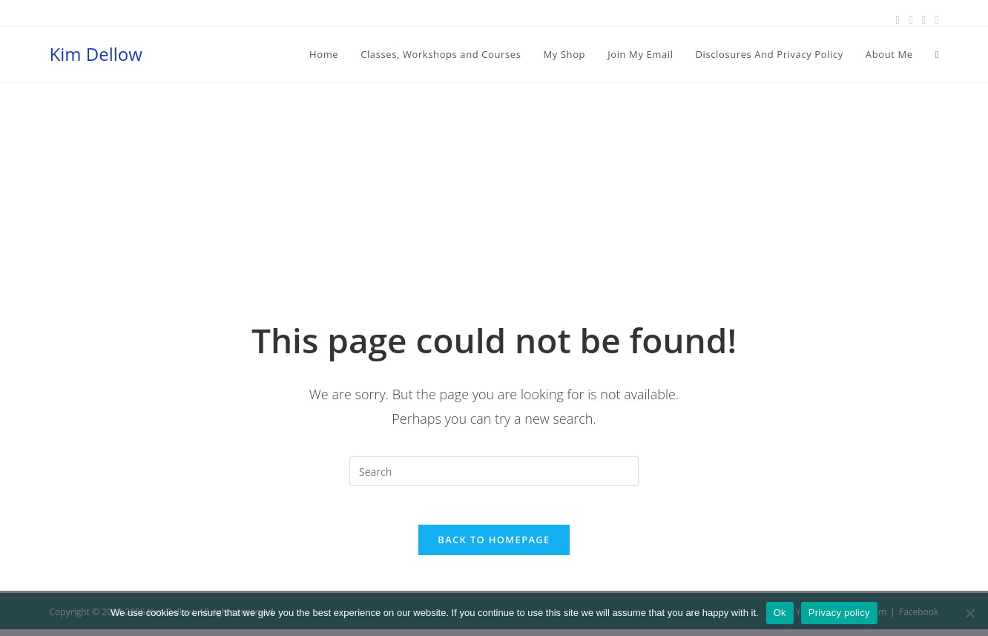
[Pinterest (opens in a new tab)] (910, 20)
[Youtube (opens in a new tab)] (934, 20)
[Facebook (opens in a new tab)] (897, 20)
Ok (780, 612)
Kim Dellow (96, 54)
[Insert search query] (494, 471)
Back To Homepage (494, 546)
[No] (969, 613)
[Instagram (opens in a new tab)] (923, 20)
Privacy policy (839, 612)
